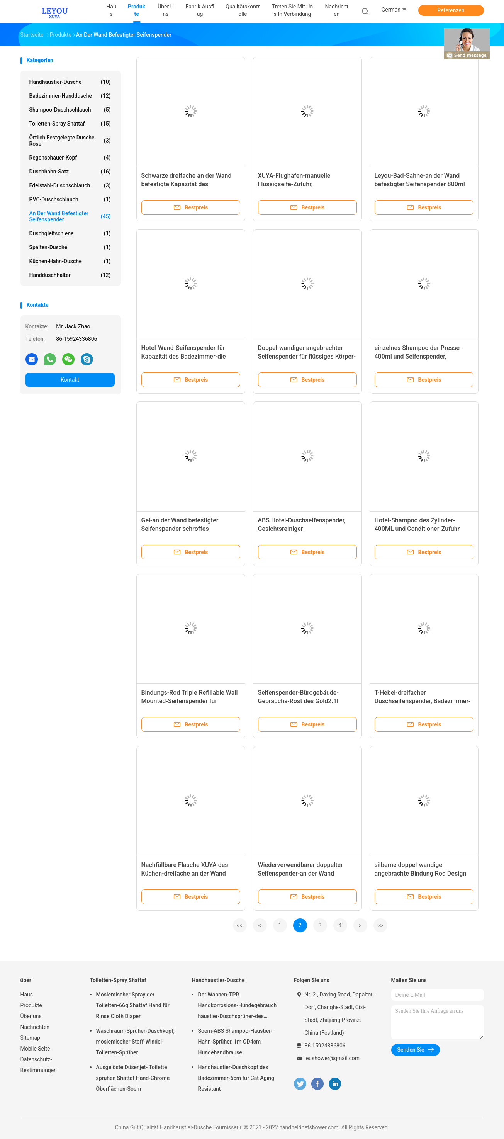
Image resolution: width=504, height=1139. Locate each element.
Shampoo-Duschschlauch (70, 110)
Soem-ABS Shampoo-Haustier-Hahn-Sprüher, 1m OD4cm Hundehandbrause (235, 1042)
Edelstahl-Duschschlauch (70, 185)
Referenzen (451, 10)
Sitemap (30, 1038)
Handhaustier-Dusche (70, 82)
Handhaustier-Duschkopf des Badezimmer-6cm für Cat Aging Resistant (236, 1078)
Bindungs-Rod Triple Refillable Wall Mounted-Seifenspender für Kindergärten (189, 701)
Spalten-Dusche (70, 247)
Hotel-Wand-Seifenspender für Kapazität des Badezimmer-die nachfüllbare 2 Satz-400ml (183, 356)
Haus (26, 994)
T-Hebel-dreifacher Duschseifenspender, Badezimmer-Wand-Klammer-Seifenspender (423, 701)
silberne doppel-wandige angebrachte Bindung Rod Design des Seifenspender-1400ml (421, 873)
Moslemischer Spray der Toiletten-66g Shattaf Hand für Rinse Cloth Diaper (133, 1005)
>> (380, 925)
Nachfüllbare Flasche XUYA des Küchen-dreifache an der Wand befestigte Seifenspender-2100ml (187, 873)
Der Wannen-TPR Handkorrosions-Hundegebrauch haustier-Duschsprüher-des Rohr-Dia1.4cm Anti (237, 1006)
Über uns (31, 1016)
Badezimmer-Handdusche (70, 96)
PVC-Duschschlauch (70, 199)
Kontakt (70, 380)
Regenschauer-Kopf (70, 158)
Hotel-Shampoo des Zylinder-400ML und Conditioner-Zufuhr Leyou (417, 529)
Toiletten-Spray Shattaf (70, 124)
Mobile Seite (35, 1049)
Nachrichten (35, 1027)
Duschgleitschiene (70, 233)
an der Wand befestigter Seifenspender (70, 216)
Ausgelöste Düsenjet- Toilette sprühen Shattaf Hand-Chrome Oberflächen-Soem (133, 1078)
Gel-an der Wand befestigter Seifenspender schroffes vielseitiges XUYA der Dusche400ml (190, 529)
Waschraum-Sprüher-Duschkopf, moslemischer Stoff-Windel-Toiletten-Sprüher (135, 1042)
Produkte (31, 1005)
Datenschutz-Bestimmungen (38, 1064)
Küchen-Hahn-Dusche (70, 261)
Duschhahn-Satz (70, 171)
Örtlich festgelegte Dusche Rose (70, 140)
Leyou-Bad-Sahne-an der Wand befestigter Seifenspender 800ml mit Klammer (420, 184)
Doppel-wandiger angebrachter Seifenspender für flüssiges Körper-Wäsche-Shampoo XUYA (307, 356)
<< (239, 925)
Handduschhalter (70, 275)
